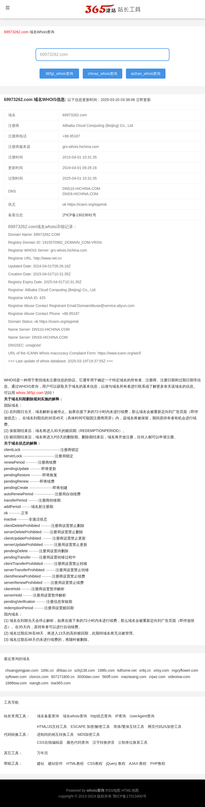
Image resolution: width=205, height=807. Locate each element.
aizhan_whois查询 (145, 73)
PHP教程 (157, 763)
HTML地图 (130, 790)
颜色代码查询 (78, 742)
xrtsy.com (161, 670)
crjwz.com (157, 677)
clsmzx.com (38, 677)
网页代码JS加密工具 (165, 726)
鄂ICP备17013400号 (130, 796)
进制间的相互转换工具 (55, 734)
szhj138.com (84, 670)
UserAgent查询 (142, 716)
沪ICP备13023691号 (79, 215)
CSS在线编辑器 (50, 742)
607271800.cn (63, 677)
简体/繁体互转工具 (129, 726)
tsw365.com (61, 683)
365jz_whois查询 (59, 73)
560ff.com (110, 677)
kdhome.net (126, 670)
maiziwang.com (133, 677)
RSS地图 (112, 790)
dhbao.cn (64, 670)
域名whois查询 (75, 716)
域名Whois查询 (42, 32)
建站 (40, 763)
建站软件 (55, 763)
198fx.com (106, 670)
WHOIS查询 (28, 386)
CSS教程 (94, 763)
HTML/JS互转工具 (52, 726)
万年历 (42, 753)
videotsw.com (179, 677)
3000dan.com (88, 677)
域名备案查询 (48, 716)
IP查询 (120, 716)
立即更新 (143, 100)
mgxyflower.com (185, 670)
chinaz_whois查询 (102, 73)
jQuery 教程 (115, 763)
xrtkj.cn (145, 670)
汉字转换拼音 (103, 742)
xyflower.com (16, 677)
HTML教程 (75, 763)
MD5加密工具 (88, 734)
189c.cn (47, 670)
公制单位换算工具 (133, 742)
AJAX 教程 (138, 763)
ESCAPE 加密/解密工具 (90, 726)
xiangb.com (39, 683)
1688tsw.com (16, 683)
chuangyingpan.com (21, 670)
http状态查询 (101, 716)
